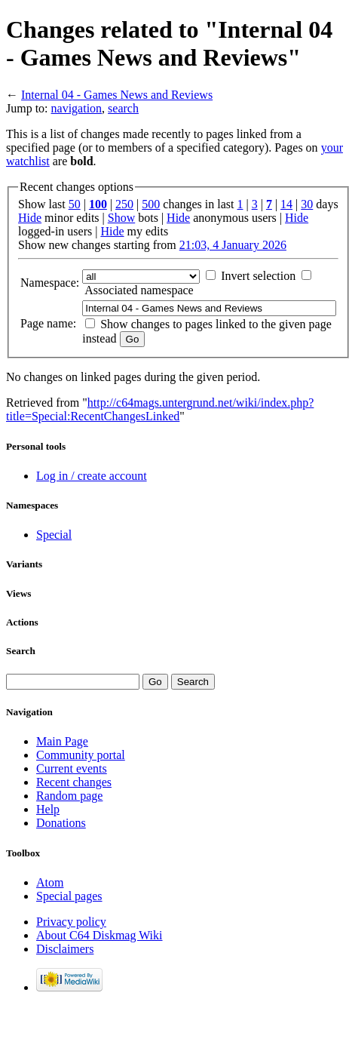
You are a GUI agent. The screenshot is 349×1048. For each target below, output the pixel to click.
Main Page (62, 741)
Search (20, 650)
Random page (69, 795)
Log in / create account (91, 475)
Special (54, 534)
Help (48, 809)
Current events (71, 768)
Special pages (69, 896)
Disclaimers (64, 948)
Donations (61, 822)
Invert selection (258, 275)
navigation (77, 108)
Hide (29, 217)
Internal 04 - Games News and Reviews (117, 94)
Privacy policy (71, 921)
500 (151, 204)
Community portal (80, 754)
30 (307, 204)
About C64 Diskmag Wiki (99, 935)
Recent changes (74, 782)
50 (75, 204)
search (123, 108)
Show (121, 217)
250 (124, 204)
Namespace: (49, 282)
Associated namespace (138, 290)
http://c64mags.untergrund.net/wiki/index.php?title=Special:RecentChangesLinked (160, 409)
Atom (49, 882)
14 (286, 204)
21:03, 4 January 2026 (232, 244)
